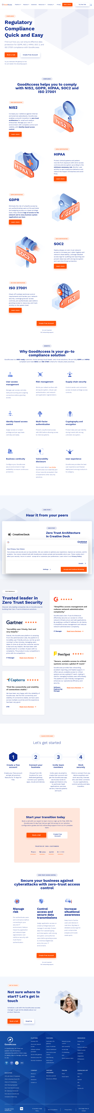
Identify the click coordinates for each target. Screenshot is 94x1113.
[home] (7, 5)
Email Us (29, 1021)
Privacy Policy (77, 556)
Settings (47, 569)
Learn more (15, 134)
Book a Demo (67, 4)
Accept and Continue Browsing (74, 569)
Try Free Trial (82, 4)
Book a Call (11, 55)
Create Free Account (30, 55)
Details (81, 563)
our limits (52, 467)
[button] (18, 4)
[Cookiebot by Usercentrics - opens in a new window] (79, 542)
